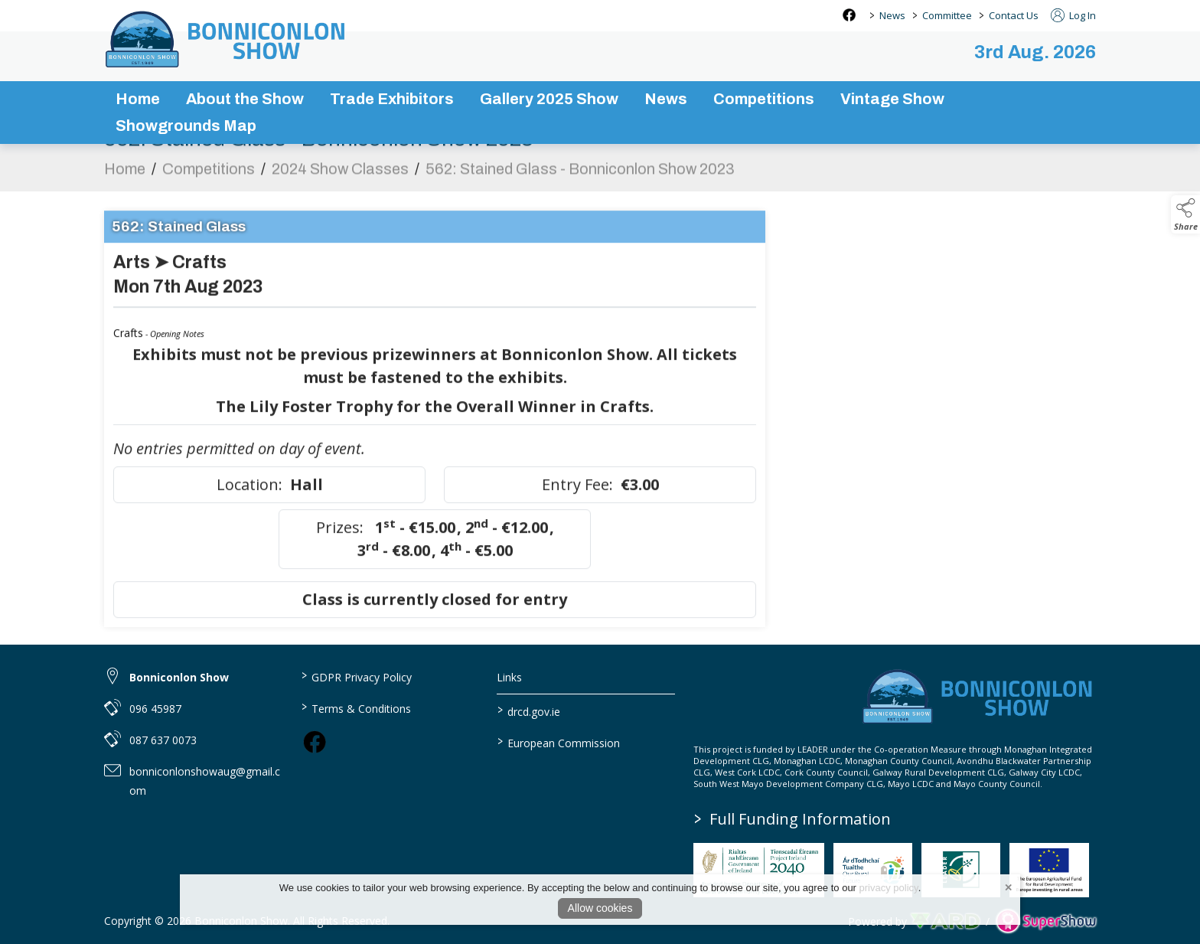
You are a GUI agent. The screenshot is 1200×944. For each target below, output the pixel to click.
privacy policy (888, 887)
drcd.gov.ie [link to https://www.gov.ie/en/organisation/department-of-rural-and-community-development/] (528, 710)
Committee (947, 15)
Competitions (208, 176)
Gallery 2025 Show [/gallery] (549, 98)
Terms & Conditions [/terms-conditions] (355, 707)
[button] (1185, 214)
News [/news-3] (665, 98)
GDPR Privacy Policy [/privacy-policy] (356, 676)
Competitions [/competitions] (763, 98)
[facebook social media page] (849, 14)
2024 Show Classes (340, 176)
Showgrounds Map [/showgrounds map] (186, 125)
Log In (1073, 15)
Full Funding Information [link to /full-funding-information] (792, 818)
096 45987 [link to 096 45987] (155, 708)
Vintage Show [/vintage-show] (892, 98)
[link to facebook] (314, 741)
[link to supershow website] (1046, 921)
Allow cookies (600, 908)
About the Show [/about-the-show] (245, 98)
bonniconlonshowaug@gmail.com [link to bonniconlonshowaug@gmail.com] (204, 781)
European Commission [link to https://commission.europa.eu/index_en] (558, 741)
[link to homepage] (226, 39)
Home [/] (138, 98)
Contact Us (1014, 15)
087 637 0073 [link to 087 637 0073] (163, 740)
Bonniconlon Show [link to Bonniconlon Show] (179, 677)
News (892, 15)
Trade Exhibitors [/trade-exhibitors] (392, 98)
